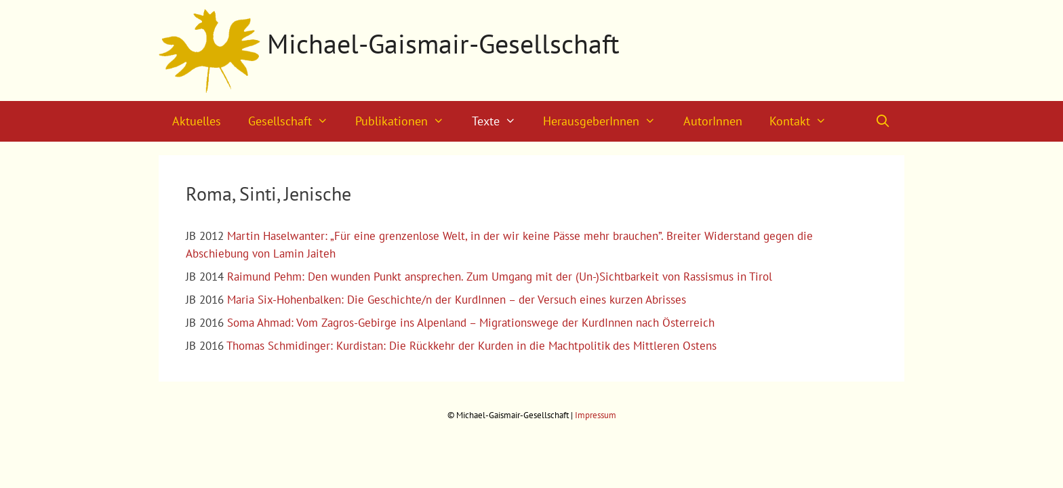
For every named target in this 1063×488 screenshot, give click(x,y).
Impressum (595, 415)
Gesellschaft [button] (295, 121)
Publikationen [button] (406, 121)
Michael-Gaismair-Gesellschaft (443, 43)
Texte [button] (500, 121)
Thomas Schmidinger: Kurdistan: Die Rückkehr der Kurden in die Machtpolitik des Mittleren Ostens (471, 345)
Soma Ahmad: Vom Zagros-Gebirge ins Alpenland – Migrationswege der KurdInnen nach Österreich (471, 322)
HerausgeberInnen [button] (606, 121)
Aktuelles (196, 121)
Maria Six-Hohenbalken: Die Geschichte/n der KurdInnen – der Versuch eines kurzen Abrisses (456, 299)
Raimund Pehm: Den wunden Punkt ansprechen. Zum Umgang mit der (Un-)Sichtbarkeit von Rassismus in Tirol (499, 276)
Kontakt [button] (804, 121)
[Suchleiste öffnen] (883, 121)
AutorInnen (712, 121)
